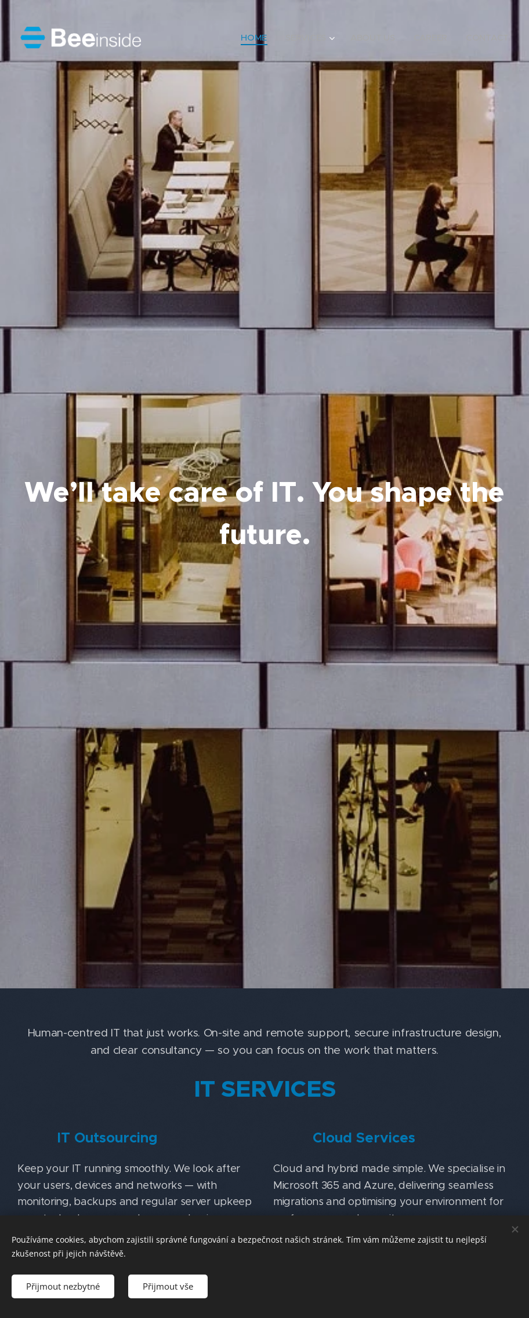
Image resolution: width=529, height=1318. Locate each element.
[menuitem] (252, 37)
